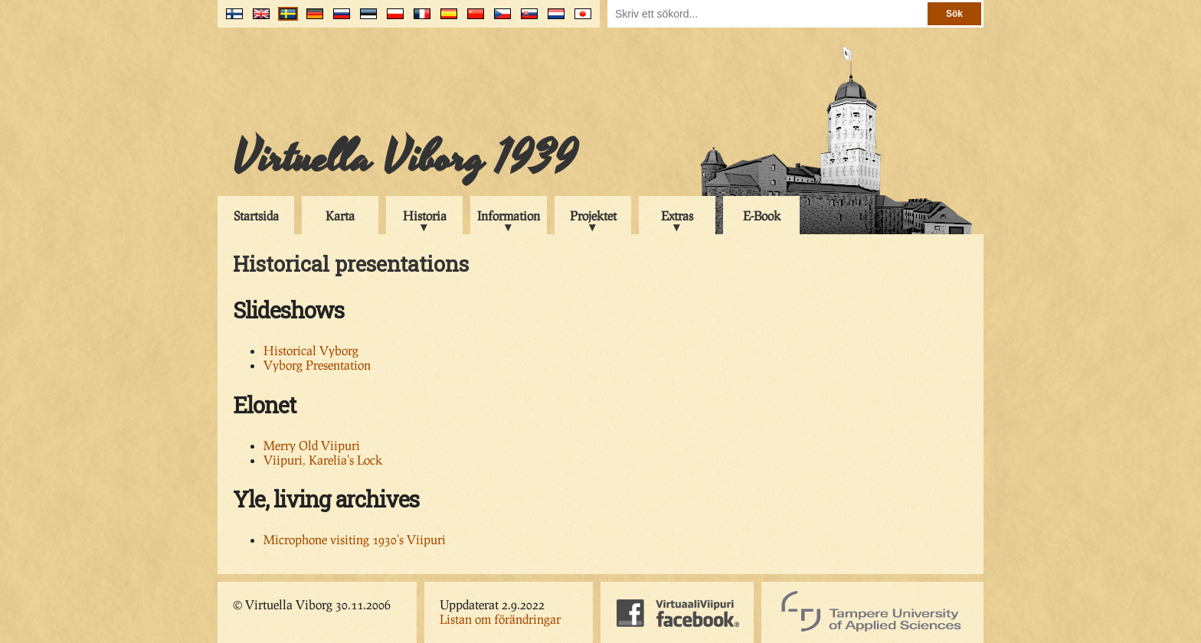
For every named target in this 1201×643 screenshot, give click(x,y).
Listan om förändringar (500, 619)
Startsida (256, 215)
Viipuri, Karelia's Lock (322, 459)
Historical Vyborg (310, 350)
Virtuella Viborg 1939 (405, 158)
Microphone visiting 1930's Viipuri (354, 539)
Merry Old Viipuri (311, 445)
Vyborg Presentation (317, 364)
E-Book (761, 215)
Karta (340, 215)
